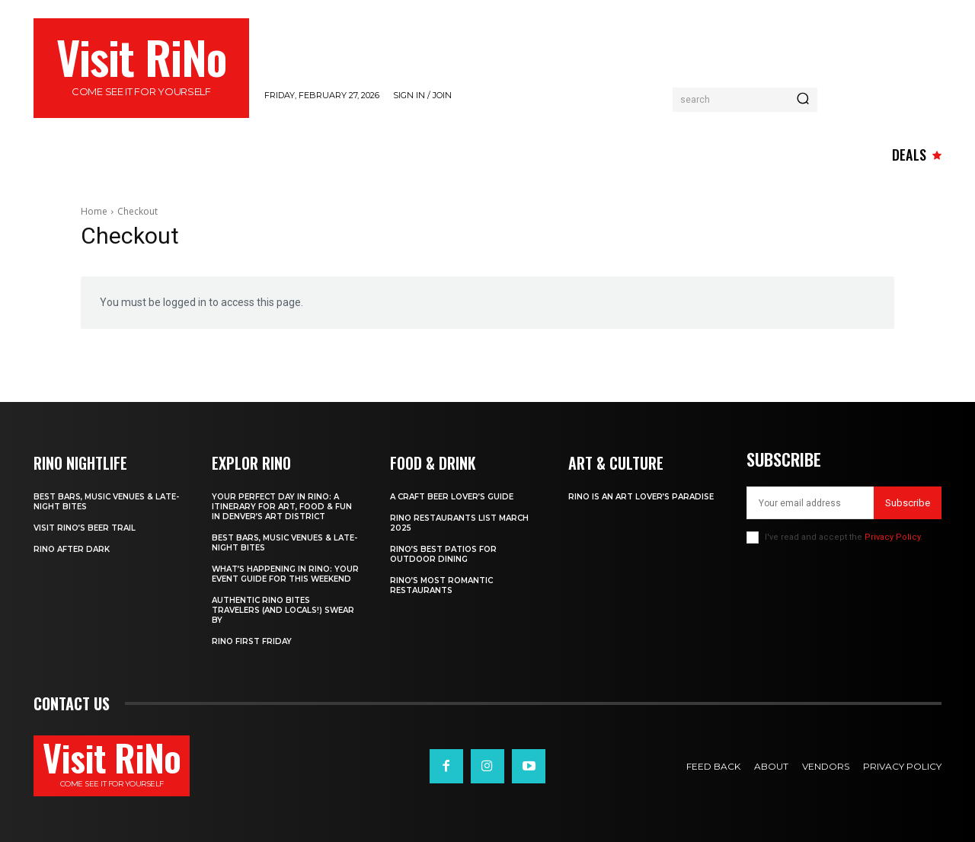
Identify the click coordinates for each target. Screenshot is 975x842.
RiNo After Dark (72, 549)
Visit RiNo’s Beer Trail (85, 528)
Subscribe (907, 503)
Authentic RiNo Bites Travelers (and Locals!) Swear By (283, 610)
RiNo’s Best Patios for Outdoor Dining (443, 554)
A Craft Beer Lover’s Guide (451, 497)
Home (94, 211)
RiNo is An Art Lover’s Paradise (641, 497)
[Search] (802, 100)
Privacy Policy (892, 537)
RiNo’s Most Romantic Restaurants (441, 585)
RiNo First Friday (252, 641)
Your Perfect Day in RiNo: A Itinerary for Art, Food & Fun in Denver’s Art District (282, 506)
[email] (810, 502)
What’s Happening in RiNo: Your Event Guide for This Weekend (285, 574)
